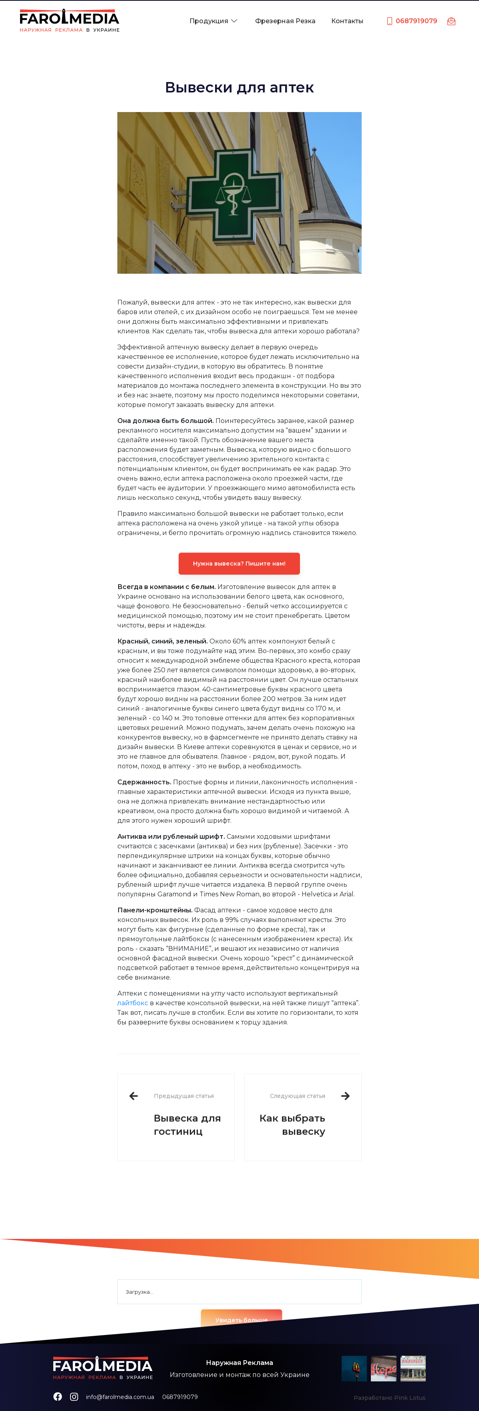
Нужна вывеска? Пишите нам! (239, 584)
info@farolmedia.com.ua (120, 1397)
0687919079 (180, 1397)
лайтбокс (132, 1003)
